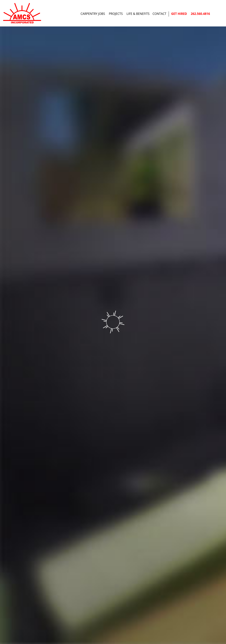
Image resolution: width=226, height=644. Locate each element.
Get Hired (179, 14)
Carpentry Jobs (93, 14)
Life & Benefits (138, 14)
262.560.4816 (200, 14)
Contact (159, 14)
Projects (116, 14)
